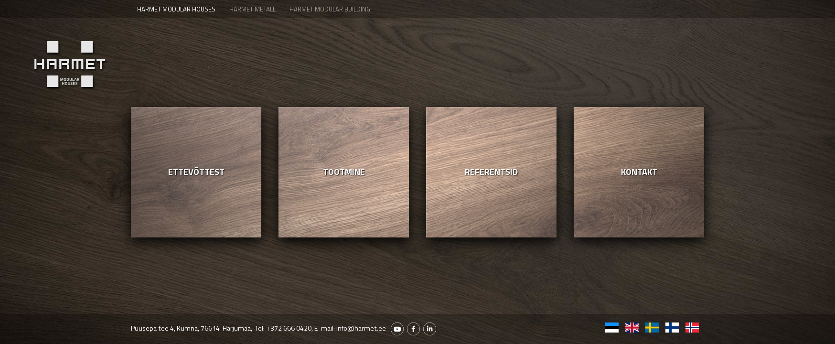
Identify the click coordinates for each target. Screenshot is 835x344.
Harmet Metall (252, 9)
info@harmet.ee (361, 328)
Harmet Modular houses (176, 9)
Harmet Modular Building (329, 9)
